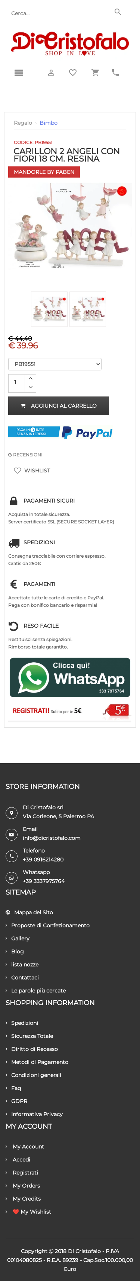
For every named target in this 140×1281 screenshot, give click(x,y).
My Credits (23, 1198)
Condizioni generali (33, 1075)
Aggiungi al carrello (59, 405)
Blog (15, 951)
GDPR (16, 1101)
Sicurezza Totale (29, 1036)
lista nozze (22, 964)
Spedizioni (22, 1023)
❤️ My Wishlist (28, 1211)
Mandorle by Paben (44, 172)
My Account (25, 1146)
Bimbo (48, 123)
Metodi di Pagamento (37, 1062)
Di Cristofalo (84, 1251)
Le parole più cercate (36, 990)
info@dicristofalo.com (52, 838)
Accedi (18, 1159)
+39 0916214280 (43, 859)
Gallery (17, 938)
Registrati (22, 1172)
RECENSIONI (25, 455)
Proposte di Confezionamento (48, 925)
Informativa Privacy (34, 1114)
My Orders (23, 1185)
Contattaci (22, 977)
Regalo (23, 123)
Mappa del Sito (29, 912)
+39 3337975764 (44, 881)
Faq (13, 1088)
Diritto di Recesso (32, 1049)
